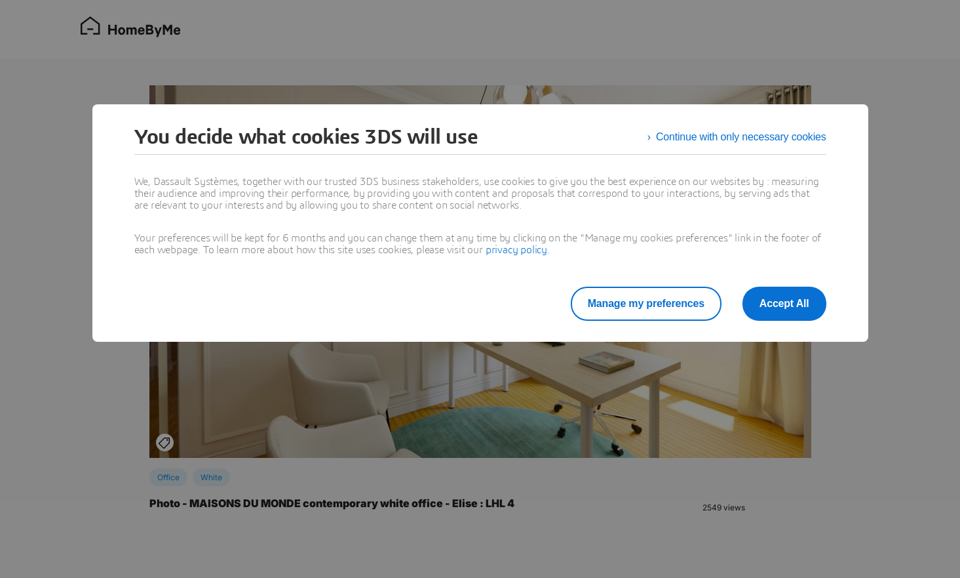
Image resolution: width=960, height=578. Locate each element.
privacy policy (516, 250)
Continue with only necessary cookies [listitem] (741, 136)
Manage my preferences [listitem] (646, 303)
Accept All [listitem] (784, 303)
